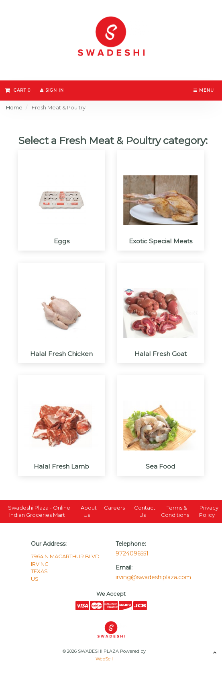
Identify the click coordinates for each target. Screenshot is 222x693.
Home (14, 107)
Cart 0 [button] (18, 90)
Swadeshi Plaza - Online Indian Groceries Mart (39, 511)
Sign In (52, 90)
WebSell (104, 659)
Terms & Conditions (175, 511)
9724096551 (132, 553)
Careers (114, 507)
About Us (89, 511)
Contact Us (144, 511)
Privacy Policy (208, 511)
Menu (203, 90)
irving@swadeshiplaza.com (153, 577)
